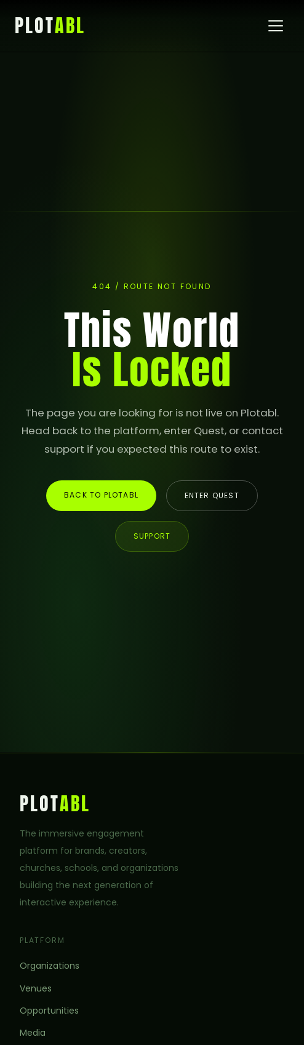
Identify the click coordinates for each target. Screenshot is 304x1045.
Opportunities (49, 1010)
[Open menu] (275, 25)
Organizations (49, 966)
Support (152, 536)
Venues (36, 988)
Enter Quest (212, 495)
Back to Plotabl (101, 495)
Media (33, 1033)
